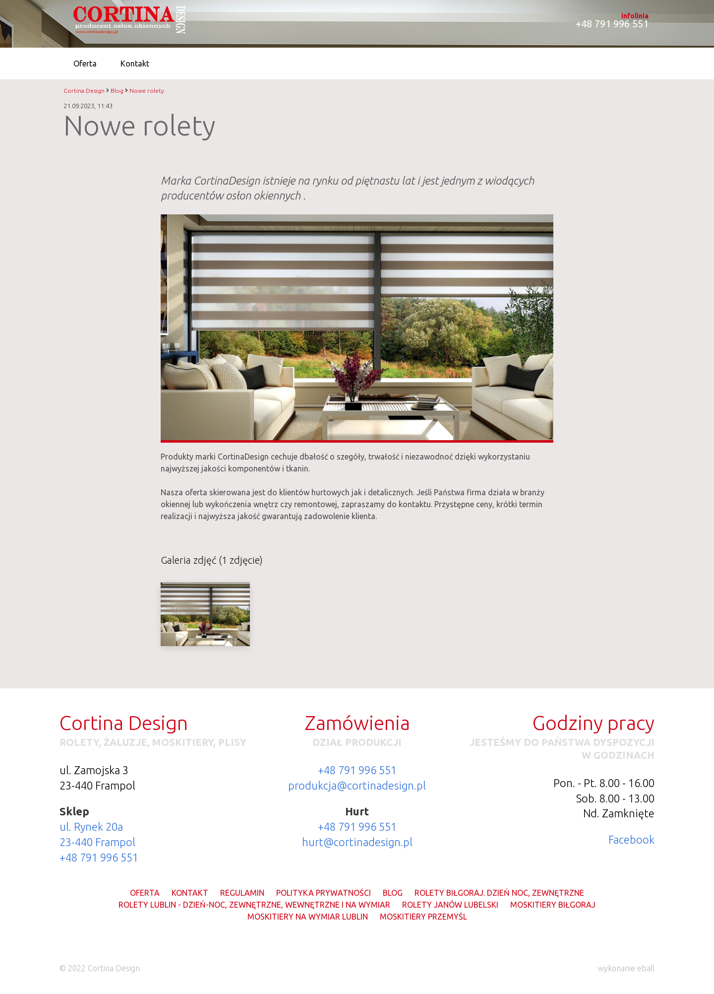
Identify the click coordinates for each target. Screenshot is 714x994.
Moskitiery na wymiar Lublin (307, 916)
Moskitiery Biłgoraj (552, 904)
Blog (117, 90)
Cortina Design (84, 90)
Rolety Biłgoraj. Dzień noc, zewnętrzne (499, 892)
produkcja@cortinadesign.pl (357, 785)
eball (645, 968)
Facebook (631, 839)
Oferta (145, 892)
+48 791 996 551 (99, 857)
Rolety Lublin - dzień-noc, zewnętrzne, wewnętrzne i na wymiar (254, 904)
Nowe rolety (146, 90)
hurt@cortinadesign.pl (357, 842)
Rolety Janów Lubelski (450, 904)
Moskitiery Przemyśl (423, 916)
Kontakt (190, 892)
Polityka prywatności (323, 892)
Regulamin (242, 892)
